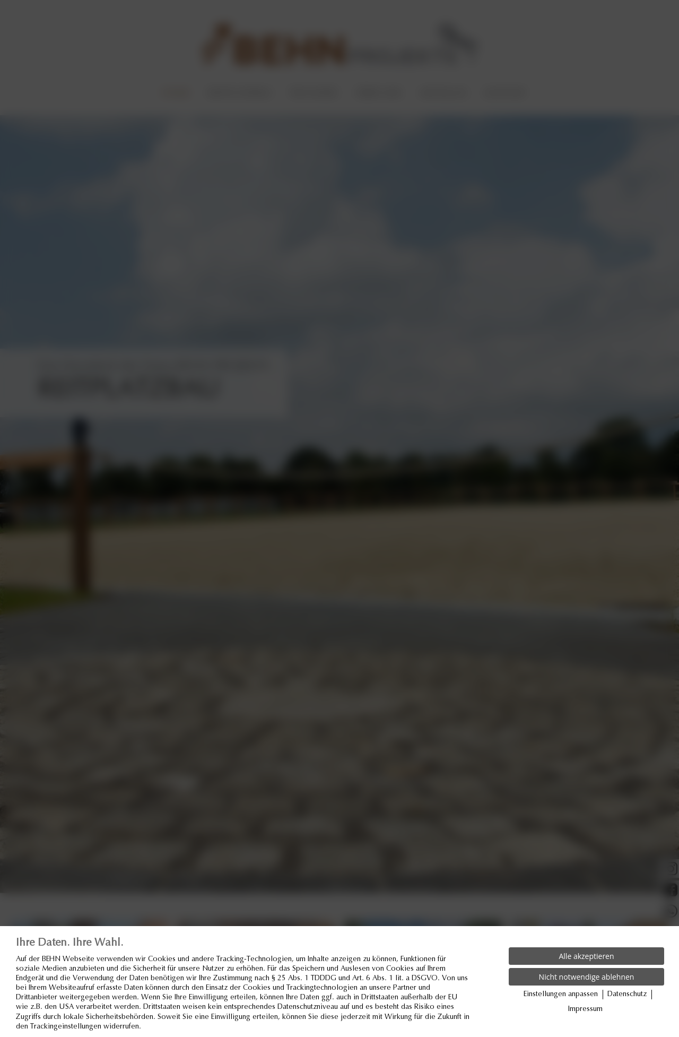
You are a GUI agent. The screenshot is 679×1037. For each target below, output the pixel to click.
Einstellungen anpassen (561, 994)
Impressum (585, 1009)
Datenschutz (627, 994)
